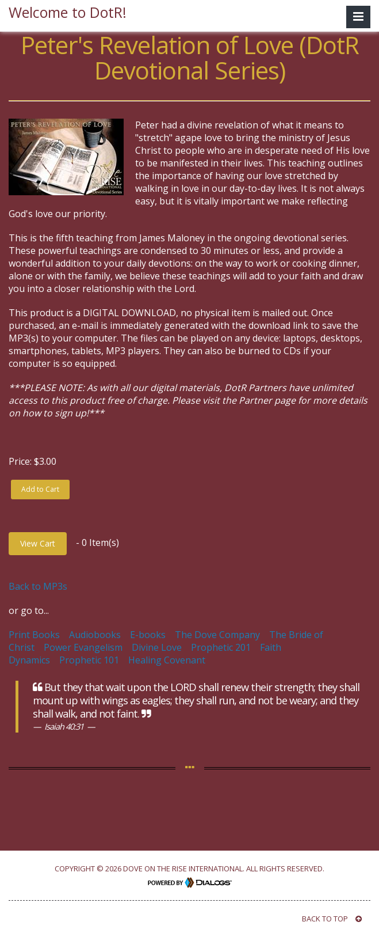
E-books (148, 634)
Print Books (34, 634)
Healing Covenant (166, 660)
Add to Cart (40, 489)
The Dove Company (217, 634)
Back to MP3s (38, 586)
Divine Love (157, 647)
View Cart (37, 543)
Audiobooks (95, 634)
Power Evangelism (83, 647)
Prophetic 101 (89, 660)
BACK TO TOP (332, 918)
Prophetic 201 (221, 647)
